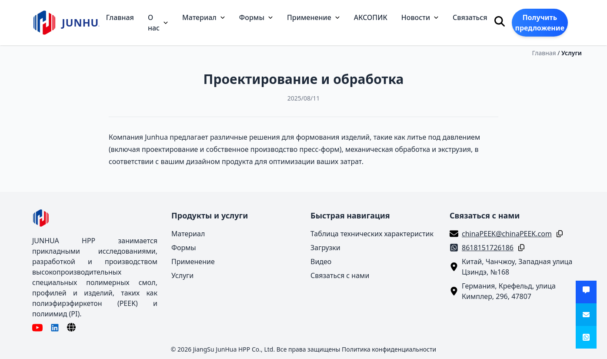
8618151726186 (488, 247)
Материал (203, 17)
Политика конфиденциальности (389, 349)
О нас (158, 23)
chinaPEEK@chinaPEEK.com (507, 233)
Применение (313, 17)
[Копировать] (558, 233)
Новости (420, 17)
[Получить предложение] (586, 292)
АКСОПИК (370, 17)
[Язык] (71, 327)
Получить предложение (539, 23)
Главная (120, 17)
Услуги (571, 53)
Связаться (470, 17)
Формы (256, 17)
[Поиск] (499, 21)
